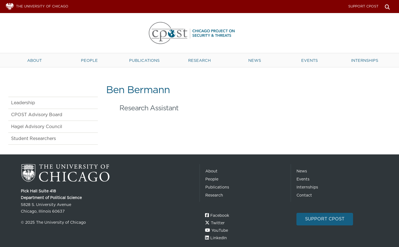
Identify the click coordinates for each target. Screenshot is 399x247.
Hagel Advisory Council (36, 126)
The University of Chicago (108, 173)
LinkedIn (218, 238)
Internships (364, 60)
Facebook (219, 215)
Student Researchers (33, 138)
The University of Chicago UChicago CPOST (199, 33)
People (89, 60)
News (254, 60)
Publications (144, 60)
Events (309, 60)
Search (387, 6)
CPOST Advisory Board (36, 114)
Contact (304, 195)
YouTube (219, 230)
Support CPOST (363, 6)
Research (199, 60)
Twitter (218, 223)
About (34, 60)
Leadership (23, 102)
